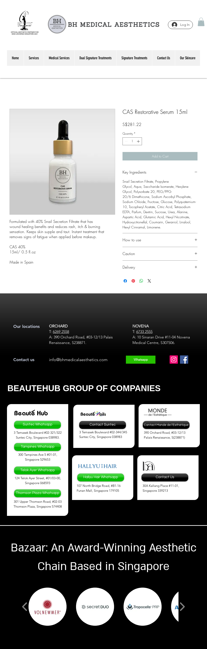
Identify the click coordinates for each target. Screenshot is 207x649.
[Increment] (138, 141)
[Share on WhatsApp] (141, 280)
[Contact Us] (165, 477)
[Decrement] (125, 141)
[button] (201, 22)
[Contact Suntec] (102, 425)
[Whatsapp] (141, 359)
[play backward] (25, 606)
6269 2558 (61, 331)
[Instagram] (174, 359)
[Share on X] (149, 280)
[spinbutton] (132, 141)
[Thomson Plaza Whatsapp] (37, 493)
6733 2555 (144, 331)
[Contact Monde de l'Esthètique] (166, 425)
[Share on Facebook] (125, 280)
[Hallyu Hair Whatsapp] (100, 477)
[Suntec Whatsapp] (37, 425)
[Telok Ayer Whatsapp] (37, 470)
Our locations (26, 326)
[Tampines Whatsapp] (37, 447)
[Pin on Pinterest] (133, 280)
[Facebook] (184, 359)
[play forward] (182, 606)
